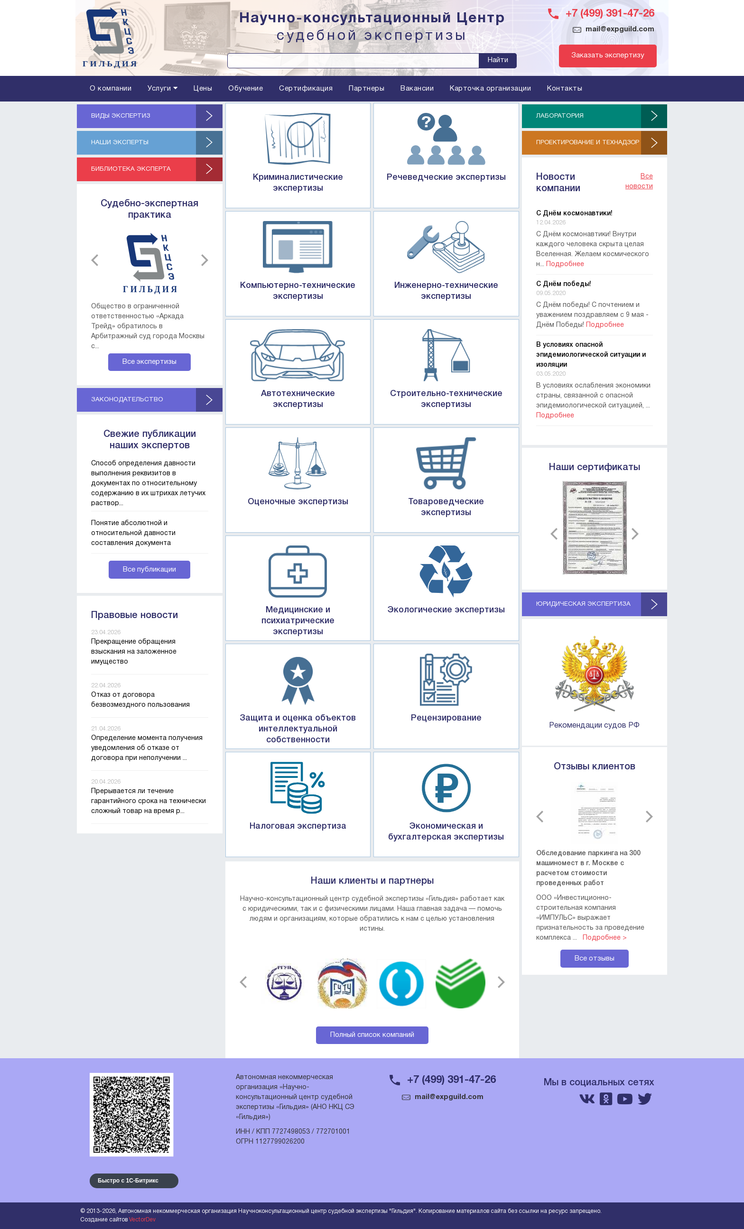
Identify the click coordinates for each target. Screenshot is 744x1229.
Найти (498, 60)
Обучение (245, 88)
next (202, 262)
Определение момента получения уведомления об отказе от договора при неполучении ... (147, 750)
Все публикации (149, 571)
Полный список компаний (372, 1035)
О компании (110, 88)
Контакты (564, 88)
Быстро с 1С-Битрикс (128, 1180)
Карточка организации (490, 88)
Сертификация (306, 88)
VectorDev (142, 1219)
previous (97, 262)
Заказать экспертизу (603, 56)
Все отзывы (594, 959)
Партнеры (366, 88)
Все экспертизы (149, 363)
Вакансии (417, 88)
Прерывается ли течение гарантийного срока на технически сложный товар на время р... (148, 803)
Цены (203, 88)
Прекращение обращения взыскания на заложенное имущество (134, 654)
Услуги (162, 88)
